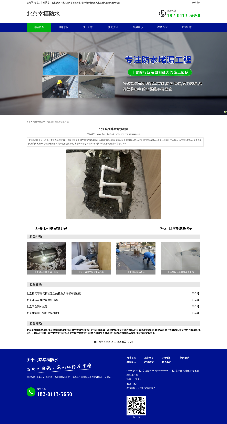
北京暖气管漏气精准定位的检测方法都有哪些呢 (113, 293)
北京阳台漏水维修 (113, 306)
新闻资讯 (113, 27)
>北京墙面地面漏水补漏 (58, 122)
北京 (173, 370)
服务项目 (63, 27)
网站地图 (196, 2)
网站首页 (39, 27)
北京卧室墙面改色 (146, 388)
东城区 (193, 370)
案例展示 (138, 27)
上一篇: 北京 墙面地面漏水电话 (51, 228)
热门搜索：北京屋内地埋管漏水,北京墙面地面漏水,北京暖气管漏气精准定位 (86, 3)
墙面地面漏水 (39, 122)
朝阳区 (179, 370)
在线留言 (162, 27)
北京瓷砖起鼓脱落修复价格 (113, 300)
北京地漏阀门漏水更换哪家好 (113, 313)
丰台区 (134, 375)
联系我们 (187, 27)
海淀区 (186, 370)
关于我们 (88, 27)
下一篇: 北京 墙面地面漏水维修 (176, 228)
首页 (29, 122)
